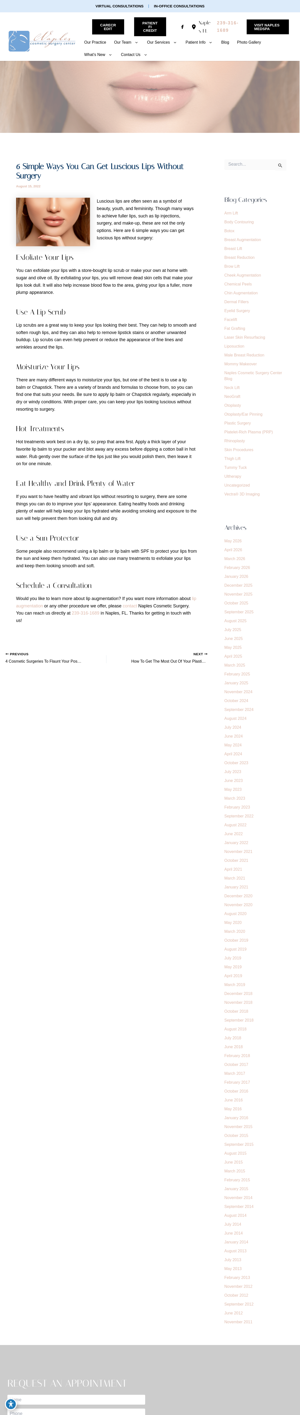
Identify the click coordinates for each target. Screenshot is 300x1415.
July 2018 (232, 1038)
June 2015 (233, 1162)
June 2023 (233, 780)
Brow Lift (232, 266)
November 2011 (238, 1322)
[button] (120, 6)
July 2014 (232, 1224)
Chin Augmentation (241, 293)
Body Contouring (239, 222)
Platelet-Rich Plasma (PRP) (248, 432)
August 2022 (235, 825)
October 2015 (236, 1135)
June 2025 (233, 639)
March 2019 (234, 985)
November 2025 (238, 594)
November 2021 (238, 851)
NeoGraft (232, 396)
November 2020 (238, 905)
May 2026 (233, 541)
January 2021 (236, 887)
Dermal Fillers (236, 302)
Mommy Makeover (240, 364)
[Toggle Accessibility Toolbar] (11, 1404)
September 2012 (239, 1304)
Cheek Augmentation (242, 275)
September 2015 (239, 1144)
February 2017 (237, 1082)
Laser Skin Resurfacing (244, 337)
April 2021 (233, 869)
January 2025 (236, 683)
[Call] (229, 26)
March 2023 (234, 798)
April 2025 (233, 656)
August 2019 (235, 949)
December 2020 (238, 896)
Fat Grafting (234, 328)
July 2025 (232, 630)
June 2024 (233, 736)
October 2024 (236, 701)
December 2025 (238, 585)
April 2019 (233, 976)
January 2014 (236, 1242)
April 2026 (233, 550)
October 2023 (236, 763)
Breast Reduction (239, 257)
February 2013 (237, 1277)
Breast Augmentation (242, 240)
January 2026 (236, 576)
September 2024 (239, 710)
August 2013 (235, 1251)
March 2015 (234, 1171)
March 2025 (234, 665)
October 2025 (236, 603)
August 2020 (235, 914)
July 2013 (232, 1260)
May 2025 (233, 647)
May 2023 (233, 789)
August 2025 (235, 621)
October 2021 (236, 860)
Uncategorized (237, 485)
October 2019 (236, 940)
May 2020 (233, 922)
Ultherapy (232, 476)
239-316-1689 (85, 613)
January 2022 (236, 843)
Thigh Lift (232, 459)
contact (130, 605)
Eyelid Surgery (237, 311)
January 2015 (236, 1189)
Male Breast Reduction (244, 355)
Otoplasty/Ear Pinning (243, 414)
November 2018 (238, 1002)
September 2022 (239, 816)
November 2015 (238, 1127)
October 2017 (236, 1064)
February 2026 (237, 568)
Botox (229, 231)
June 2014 (233, 1233)
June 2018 (233, 1047)
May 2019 (233, 967)
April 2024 (233, 754)
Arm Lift (231, 213)
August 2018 (235, 1029)
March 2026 (234, 559)
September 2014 (239, 1206)
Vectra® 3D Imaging (242, 494)
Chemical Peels (238, 284)
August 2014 (235, 1215)
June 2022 (233, 834)
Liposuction (234, 346)
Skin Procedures (238, 450)
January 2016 (236, 1118)
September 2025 (239, 612)
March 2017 (234, 1073)
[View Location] (195, 26)
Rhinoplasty (234, 441)
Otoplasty (232, 405)
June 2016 (233, 1100)
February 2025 (237, 674)
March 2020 (234, 931)
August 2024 (235, 718)
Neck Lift (232, 388)
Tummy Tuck (235, 467)
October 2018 (236, 1011)
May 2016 (233, 1109)
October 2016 (236, 1091)
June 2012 (233, 1313)
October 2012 (236, 1295)
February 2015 (237, 1180)
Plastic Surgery (237, 423)
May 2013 (233, 1269)
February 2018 (237, 1056)
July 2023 (232, 772)
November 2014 (238, 1198)
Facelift (230, 320)
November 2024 (238, 692)
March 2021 (234, 878)
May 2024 (233, 745)
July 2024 (232, 727)
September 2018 (239, 1020)
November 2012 (238, 1286)
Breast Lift (233, 249)
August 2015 (235, 1153)
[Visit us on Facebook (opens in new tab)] (182, 27)
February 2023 (237, 807)
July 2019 (232, 958)
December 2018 (238, 993)
